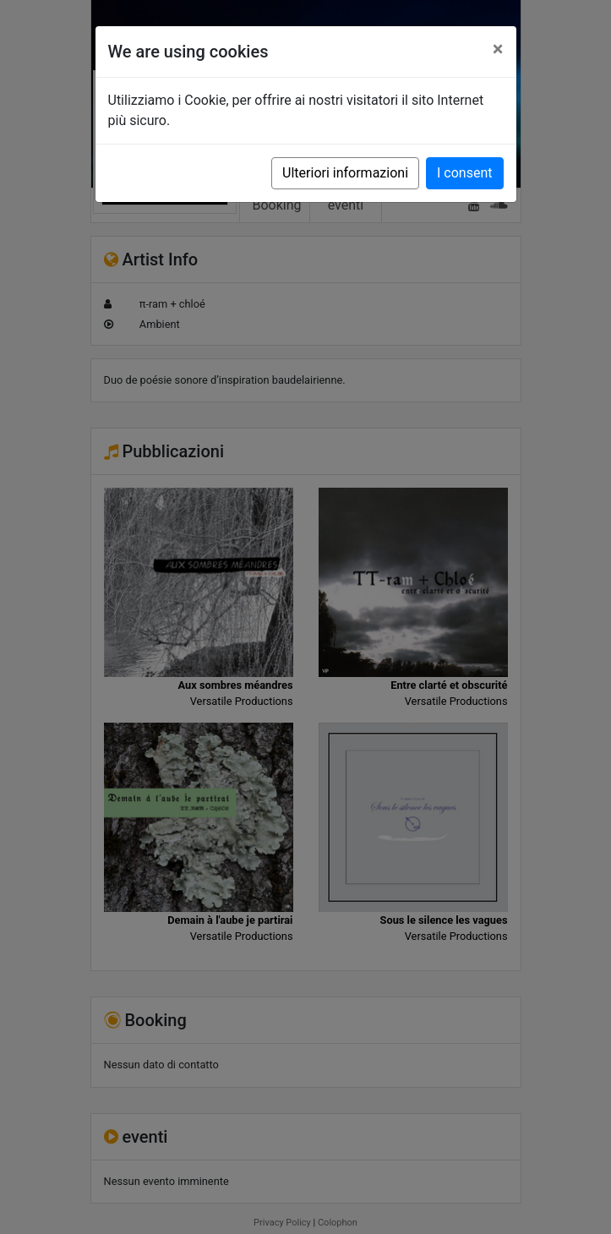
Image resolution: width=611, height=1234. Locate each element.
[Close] (498, 49)
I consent (464, 173)
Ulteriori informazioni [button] (345, 173)
